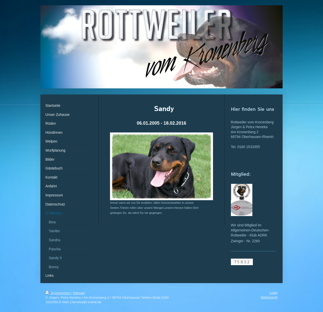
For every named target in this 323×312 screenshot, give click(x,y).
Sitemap (79, 293)
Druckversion (58, 293)
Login (274, 293)
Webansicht (269, 297)
